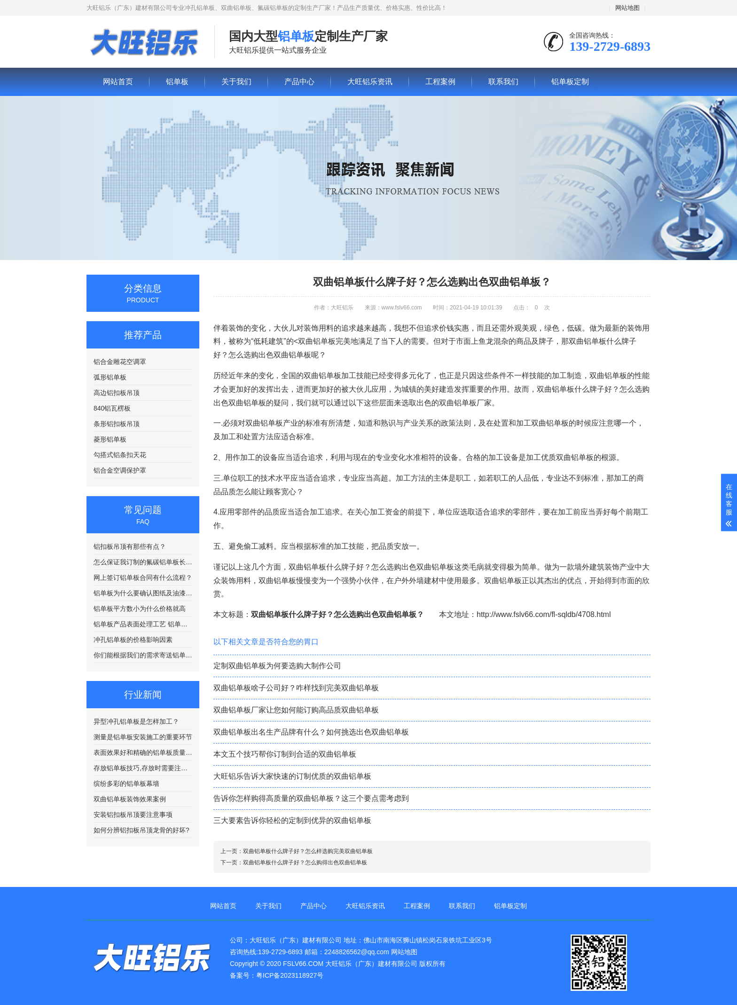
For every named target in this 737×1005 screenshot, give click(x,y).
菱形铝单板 (110, 439)
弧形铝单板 (110, 377)
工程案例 (440, 82)
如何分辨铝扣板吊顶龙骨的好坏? (141, 830)
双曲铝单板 (608, 376)
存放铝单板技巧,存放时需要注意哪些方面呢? (143, 768)
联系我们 (503, 82)
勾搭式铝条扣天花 (120, 455)
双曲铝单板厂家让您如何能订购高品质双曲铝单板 (296, 710)
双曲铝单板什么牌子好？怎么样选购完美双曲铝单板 (308, 851)
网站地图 (627, 7)
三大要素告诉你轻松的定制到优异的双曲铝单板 (292, 820)
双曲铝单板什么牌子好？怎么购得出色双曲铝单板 (305, 862)
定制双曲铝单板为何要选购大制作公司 (277, 666)
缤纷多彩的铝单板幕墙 (126, 783)
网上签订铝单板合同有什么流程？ (143, 577)
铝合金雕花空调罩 (120, 361)
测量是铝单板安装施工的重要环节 (143, 737)
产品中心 (299, 82)
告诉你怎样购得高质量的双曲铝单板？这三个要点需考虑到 (311, 798)
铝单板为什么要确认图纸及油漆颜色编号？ (143, 593)
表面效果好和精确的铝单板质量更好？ (143, 752)
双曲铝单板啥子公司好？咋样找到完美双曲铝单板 (296, 688)
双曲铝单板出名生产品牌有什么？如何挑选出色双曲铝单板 (311, 732)
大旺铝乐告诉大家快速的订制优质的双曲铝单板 (292, 776)
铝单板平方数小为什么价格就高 (140, 608)
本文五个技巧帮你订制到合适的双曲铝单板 (284, 754)
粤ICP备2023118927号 (289, 975)
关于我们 (236, 82)
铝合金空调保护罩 (120, 470)
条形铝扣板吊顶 (117, 423)
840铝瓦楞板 (112, 408)
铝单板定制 (570, 82)
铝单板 (143, 42)
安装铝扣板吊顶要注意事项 (133, 814)
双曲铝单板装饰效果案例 (130, 799)
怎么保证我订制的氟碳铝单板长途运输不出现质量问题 (143, 562)
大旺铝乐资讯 (369, 82)
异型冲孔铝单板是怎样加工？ (136, 721)
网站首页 (118, 82)
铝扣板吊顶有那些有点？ (130, 546)
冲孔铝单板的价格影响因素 (133, 639)
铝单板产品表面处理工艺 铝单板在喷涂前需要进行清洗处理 (143, 624)
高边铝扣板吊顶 (117, 392)
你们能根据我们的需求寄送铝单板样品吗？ (143, 655)
